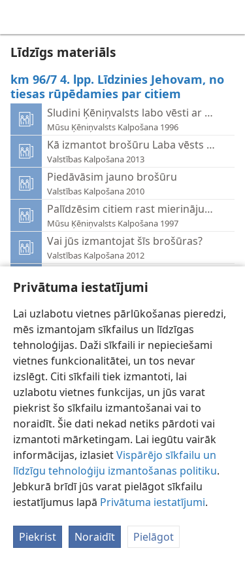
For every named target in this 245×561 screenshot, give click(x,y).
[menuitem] (20, 17)
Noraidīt (94, 537)
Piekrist (37, 537)
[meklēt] (228, 17)
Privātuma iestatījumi (152, 502)
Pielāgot (153, 537)
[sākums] (20, 17)
